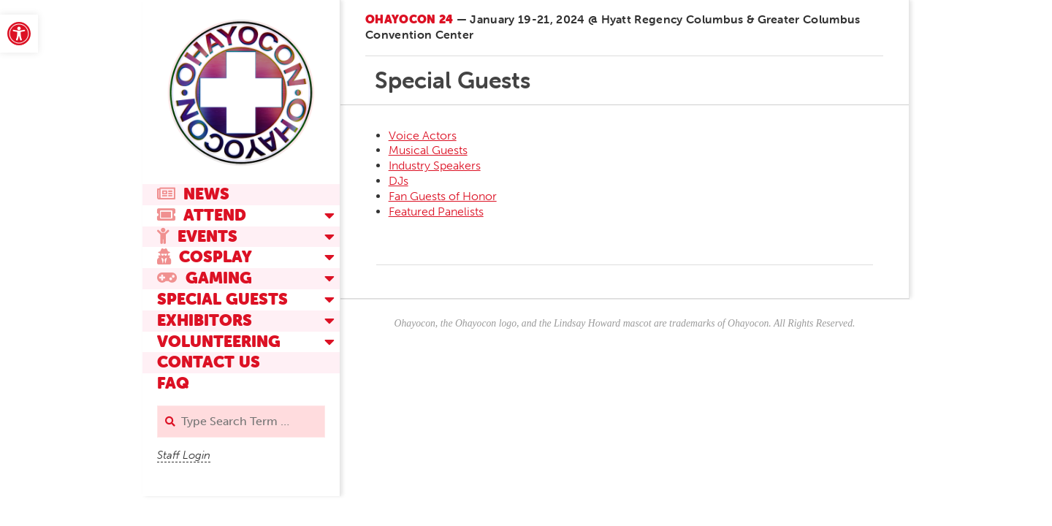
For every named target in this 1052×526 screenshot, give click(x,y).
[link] (19, 34)
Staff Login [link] (183, 455)
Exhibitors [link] (204, 320)
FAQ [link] (173, 383)
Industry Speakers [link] (435, 165)
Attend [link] (201, 215)
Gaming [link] (204, 278)
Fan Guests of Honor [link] (443, 196)
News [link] (193, 194)
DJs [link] (398, 181)
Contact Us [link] (208, 362)
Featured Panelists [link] (436, 211)
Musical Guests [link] (428, 150)
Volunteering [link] (219, 341)
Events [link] (197, 236)
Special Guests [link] (222, 299)
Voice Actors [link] (423, 135)
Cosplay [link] (204, 257)
